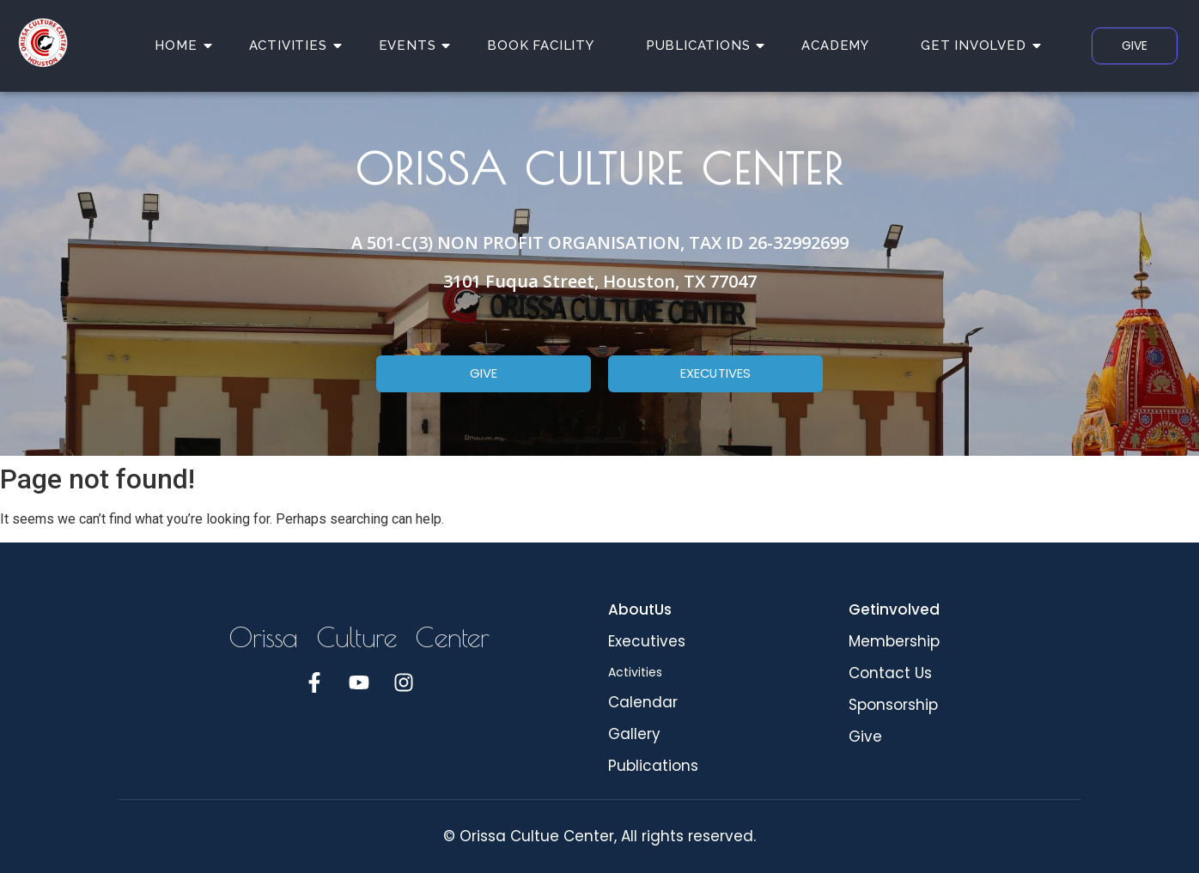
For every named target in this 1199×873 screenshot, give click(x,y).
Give (865, 736)
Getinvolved (894, 609)
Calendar (643, 702)
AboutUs (640, 609)
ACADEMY (835, 45)
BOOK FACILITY (540, 45)
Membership (894, 641)
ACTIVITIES (294, 45)
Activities (635, 672)
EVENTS (414, 45)
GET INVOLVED (980, 45)
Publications (653, 765)
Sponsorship (893, 704)
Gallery (634, 734)
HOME (182, 45)
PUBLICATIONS (705, 45)
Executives (646, 641)
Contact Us (890, 673)
